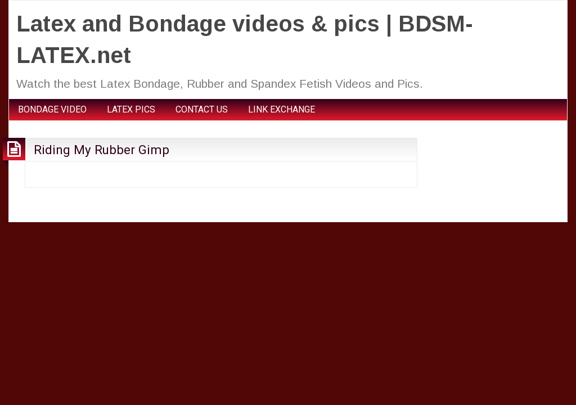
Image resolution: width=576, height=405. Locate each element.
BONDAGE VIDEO (52, 109)
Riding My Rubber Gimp (101, 149)
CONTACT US (202, 109)
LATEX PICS (131, 109)
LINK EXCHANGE (281, 109)
